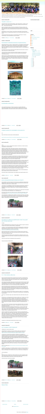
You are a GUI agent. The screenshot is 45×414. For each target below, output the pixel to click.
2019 (32, 61)
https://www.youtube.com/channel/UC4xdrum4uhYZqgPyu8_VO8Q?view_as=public (13, 332)
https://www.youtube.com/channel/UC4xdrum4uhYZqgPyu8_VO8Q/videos (17, 193)
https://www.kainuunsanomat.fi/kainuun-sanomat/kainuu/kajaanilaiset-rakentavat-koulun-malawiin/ (15, 137)
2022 (32, 59)
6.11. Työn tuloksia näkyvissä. (8, 275)
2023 (32, 58)
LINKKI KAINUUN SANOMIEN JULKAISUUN (13, 130)
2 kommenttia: (12, 322)
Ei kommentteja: (12, 37)
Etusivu (15, 404)
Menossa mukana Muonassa (36, 55)
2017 (32, 64)
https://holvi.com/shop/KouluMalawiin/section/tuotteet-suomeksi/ (10, 229)
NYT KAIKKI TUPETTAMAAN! (9, 327)
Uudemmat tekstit (4, 404)
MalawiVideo (5, 384)
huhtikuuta (33, 56)
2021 (32, 60)
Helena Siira (33, 35)
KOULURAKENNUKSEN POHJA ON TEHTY (13, 180)
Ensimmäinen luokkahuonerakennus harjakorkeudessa (14, 42)
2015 (32, 66)
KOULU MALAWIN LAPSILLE (35, 37)
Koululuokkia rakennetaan (8, 103)
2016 (32, 65)
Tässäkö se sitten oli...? (7, 21)
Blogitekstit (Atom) (16, 406)
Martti (32, 40)
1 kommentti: (13, 125)
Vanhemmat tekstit (25, 404)
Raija (32, 43)
